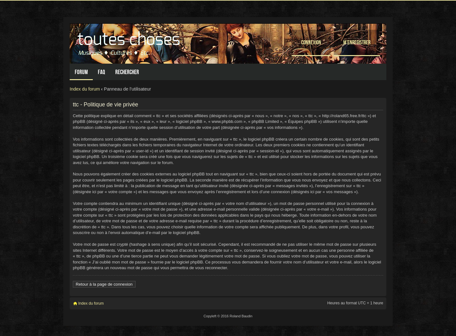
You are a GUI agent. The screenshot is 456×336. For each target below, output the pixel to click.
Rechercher (127, 72)
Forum (81, 72)
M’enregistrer (356, 42)
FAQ (101, 72)
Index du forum (85, 89)
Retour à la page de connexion (104, 284)
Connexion (311, 42)
